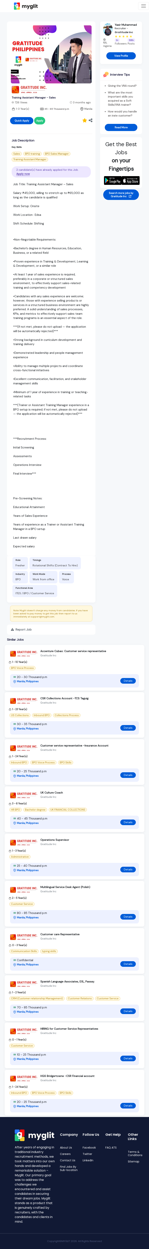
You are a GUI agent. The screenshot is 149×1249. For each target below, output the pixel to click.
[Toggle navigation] (143, 6)
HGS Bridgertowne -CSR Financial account (67, 1076)
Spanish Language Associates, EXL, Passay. (67, 981)
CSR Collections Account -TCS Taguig (64, 698)
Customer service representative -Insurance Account (74, 745)
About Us (66, 1147)
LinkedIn (88, 1160)
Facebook (89, 1147)
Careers (65, 1154)
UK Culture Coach (51, 792)
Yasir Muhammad (126, 25)
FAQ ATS (111, 1147)
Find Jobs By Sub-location (69, 1168)
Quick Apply (22, 120)
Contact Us (67, 1160)
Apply (39, 120)
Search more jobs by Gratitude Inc (121, 194)
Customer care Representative (60, 934)
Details (128, 680)
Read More (121, 127)
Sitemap (133, 1161)
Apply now (23, 174)
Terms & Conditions (135, 1153)
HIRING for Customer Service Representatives (69, 1028)
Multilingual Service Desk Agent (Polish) (65, 887)
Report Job (21, 630)
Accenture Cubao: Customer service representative (73, 651)
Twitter (87, 1154)
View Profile (121, 55)
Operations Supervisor (54, 840)
